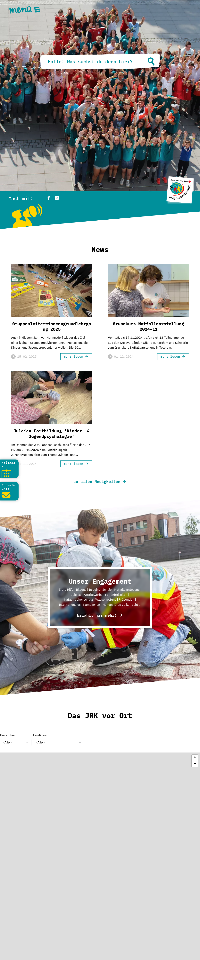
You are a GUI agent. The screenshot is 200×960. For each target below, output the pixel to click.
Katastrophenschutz (78, 599)
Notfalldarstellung (126, 589)
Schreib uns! (8, 487)
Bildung (81, 589)
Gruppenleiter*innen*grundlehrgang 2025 (51, 326)
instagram (56, 197)
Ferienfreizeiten (116, 595)
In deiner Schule (100, 589)
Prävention (126, 599)
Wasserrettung (105, 599)
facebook (48, 197)
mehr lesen (73, 356)
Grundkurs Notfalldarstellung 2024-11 (148, 326)
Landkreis (40, 735)
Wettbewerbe (93, 595)
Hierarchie (7, 735)
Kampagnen (91, 604)
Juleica (76, 595)
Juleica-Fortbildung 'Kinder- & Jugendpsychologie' (51, 433)
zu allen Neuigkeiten (96, 481)
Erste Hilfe (66, 589)
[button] (195, 758)
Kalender (8, 464)
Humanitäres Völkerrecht (120, 604)
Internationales (70, 604)
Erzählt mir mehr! (97, 615)
